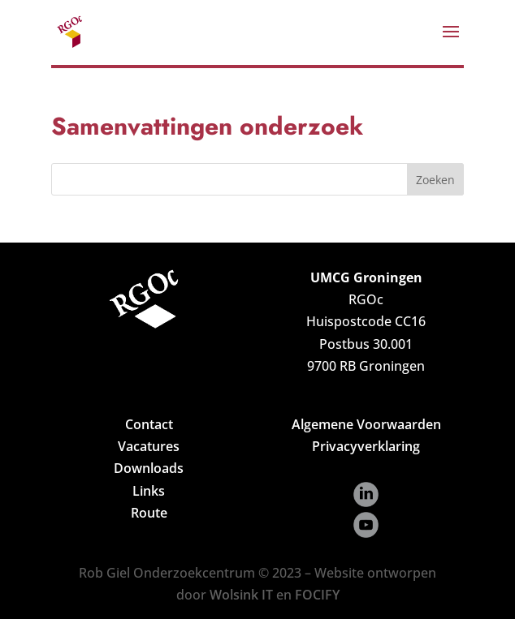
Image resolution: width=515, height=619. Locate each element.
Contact (149, 424)
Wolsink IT (241, 595)
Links (148, 491)
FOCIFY (317, 595)
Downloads (149, 468)
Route (149, 513)
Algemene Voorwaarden (366, 424)
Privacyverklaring (366, 446)
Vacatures (149, 446)
